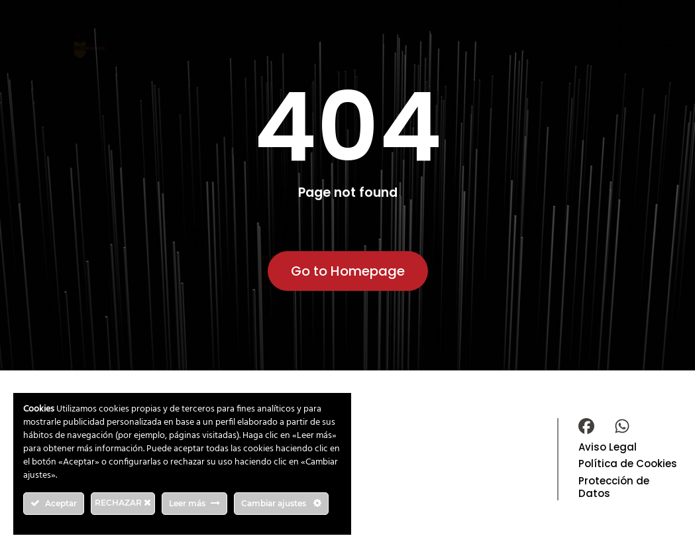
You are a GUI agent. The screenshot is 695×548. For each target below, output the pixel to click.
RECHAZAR (123, 503)
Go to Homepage (348, 271)
